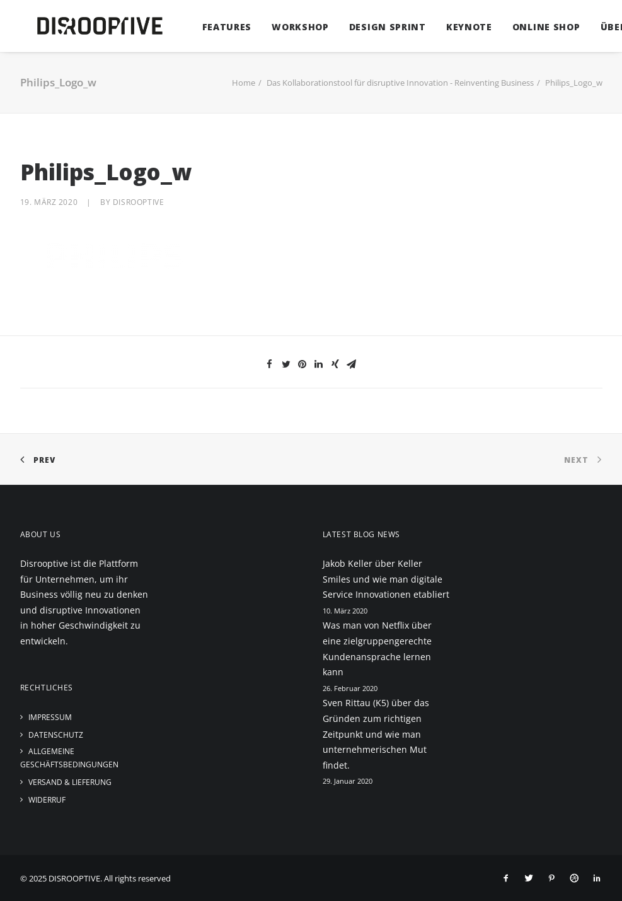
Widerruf (47, 799)
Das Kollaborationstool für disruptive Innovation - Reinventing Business (400, 82)
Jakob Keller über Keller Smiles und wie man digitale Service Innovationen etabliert (386, 578)
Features (209, 27)
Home (243, 82)
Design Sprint (369, 27)
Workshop (282, 27)
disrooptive (138, 202)
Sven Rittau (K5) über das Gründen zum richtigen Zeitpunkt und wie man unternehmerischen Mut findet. (376, 733)
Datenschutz (55, 735)
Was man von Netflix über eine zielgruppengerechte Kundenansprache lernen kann (377, 648)
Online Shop (529, 27)
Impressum (50, 717)
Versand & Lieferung (70, 782)
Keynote (452, 27)
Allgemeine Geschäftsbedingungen (69, 758)
